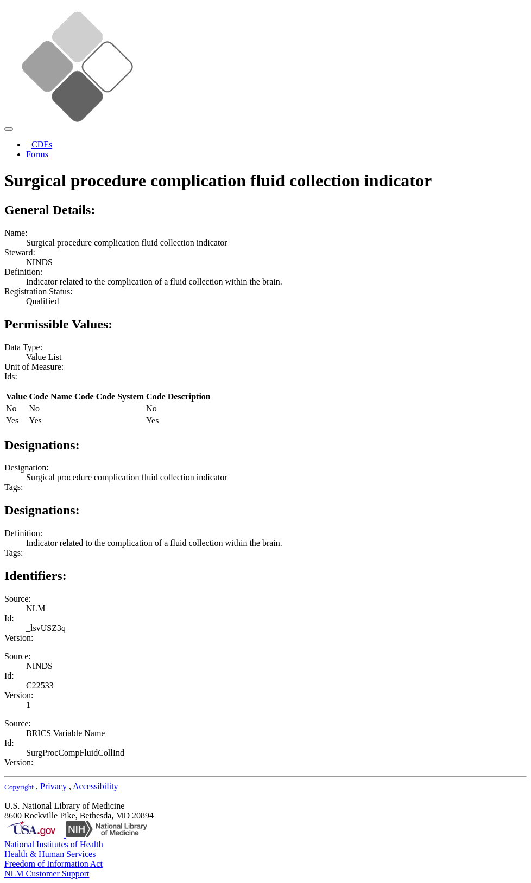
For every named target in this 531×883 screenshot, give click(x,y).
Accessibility (95, 786)
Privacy (54, 786)
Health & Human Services (50, 854)
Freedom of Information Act (53, 863)
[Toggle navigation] (8, 129)
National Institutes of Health (53, 844)
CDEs (41, 144)
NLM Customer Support (46, 873)
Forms (37, 154)
